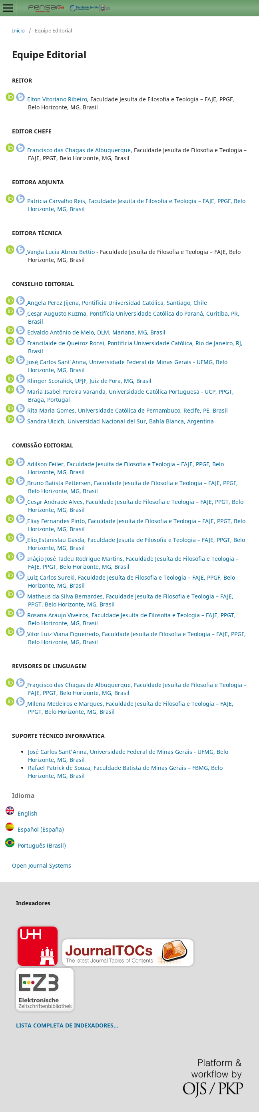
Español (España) (41, 829)
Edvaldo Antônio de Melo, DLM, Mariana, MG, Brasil (96, 332)
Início (18, 30)
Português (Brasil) (42, 845)
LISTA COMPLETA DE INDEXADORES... (67, 1025)
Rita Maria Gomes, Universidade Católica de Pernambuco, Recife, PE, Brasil (127, 410)
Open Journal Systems (41, 865)
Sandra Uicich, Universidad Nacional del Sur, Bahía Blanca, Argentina (120, 421)
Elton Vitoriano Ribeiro (57, 99)
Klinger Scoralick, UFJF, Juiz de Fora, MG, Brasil (89, 381)
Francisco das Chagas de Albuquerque (79, 150)
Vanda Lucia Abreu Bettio (61, 252)
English (28, 813)
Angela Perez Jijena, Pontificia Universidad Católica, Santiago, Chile (117, 302)
